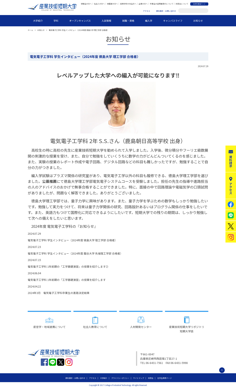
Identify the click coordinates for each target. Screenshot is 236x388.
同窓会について (182, 3)
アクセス (146, 11)
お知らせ (198, 20)
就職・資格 (128, 20)
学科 (56, 20)
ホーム (30, 30)
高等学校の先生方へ (128, 3)
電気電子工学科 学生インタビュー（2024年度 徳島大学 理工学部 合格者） (72, 240)
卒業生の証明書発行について (161, 3)
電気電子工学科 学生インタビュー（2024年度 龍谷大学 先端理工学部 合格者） (75, 253)
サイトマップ (138, 378)
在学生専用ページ (164, 378)
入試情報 (106, 20)
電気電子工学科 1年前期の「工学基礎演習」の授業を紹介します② (68, 266)
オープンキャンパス (80, 20)
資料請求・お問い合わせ (166, 11)
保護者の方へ (112, 3)
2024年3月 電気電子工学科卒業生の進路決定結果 (58, 293)
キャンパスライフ (172, 20)
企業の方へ (143, 3)
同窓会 (150, 378)
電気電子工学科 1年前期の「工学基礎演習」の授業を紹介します (67, 280)
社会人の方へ (99, 3)
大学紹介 (38, 20)
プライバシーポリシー (120, 378)
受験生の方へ (86, 3)
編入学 (148, 20)
